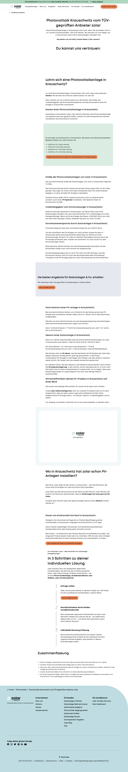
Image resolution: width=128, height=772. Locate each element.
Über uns (43, 7)
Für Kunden (75, 7)
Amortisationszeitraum (62, 323)
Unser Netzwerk (63, 7)
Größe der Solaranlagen (73, 182)
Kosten (67, 312)
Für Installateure (88, 7)
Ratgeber (51, 7)
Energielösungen (31, 7)
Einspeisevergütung (85, 246)
